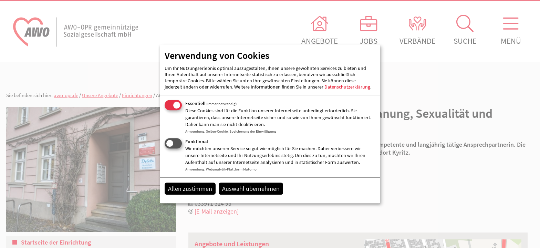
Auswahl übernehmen (251, 189)
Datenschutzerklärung (347, 87)
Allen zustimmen (190, 189)
